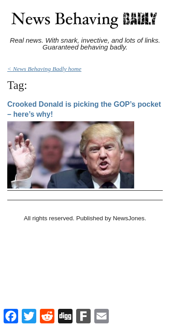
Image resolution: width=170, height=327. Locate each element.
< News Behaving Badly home (44, 68)
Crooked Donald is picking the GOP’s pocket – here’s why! (84, 109)
